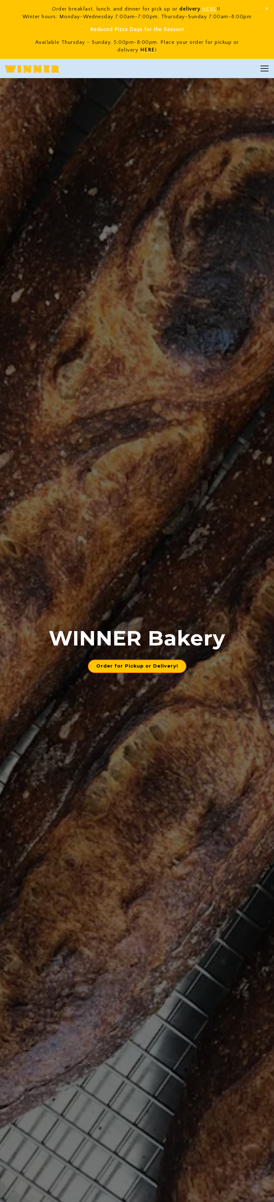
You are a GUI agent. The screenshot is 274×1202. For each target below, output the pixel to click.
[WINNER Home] (32, 68)
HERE (209, 9)
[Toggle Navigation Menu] (264, 68)
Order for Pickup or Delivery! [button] (137, 666)
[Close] (267, 8)
